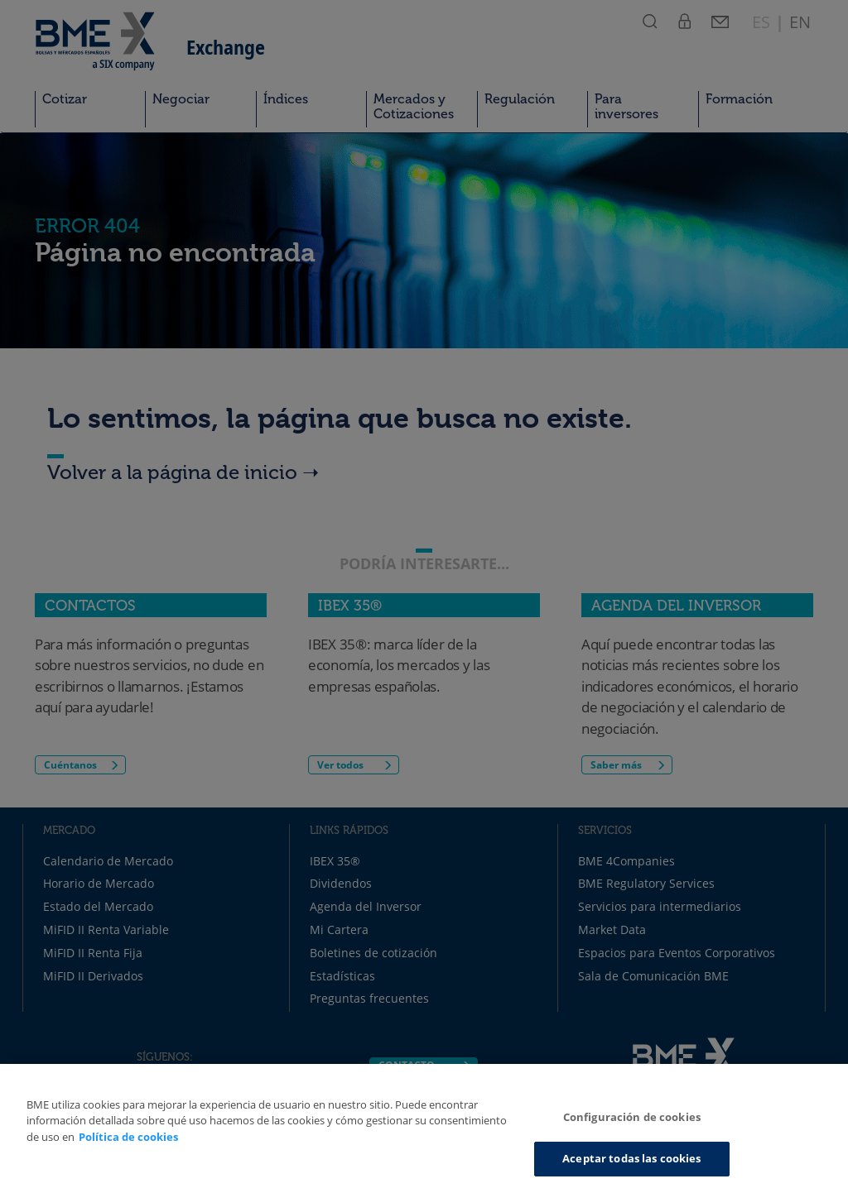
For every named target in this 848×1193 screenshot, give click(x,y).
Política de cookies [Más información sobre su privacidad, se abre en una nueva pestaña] (128, 1136)
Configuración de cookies (632, 1116)
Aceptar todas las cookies (631, 1158)
